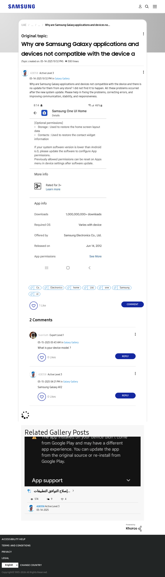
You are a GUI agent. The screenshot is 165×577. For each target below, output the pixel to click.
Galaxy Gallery (62, 78)
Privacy (7, 551)
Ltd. (92, 287)
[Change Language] (10, 565)
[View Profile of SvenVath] (43, 335)
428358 (41, 506)
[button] (138, 72)
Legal (5, 558)
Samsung (125, 287)
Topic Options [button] (138, 33)
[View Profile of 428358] (34, 73)
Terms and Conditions (16, 545)
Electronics (56, 287)
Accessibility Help (13, 539)
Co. (38, 287)
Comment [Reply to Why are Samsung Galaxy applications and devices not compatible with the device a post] (132, 304)
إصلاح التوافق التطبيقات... (52, 491)
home (76, 287)
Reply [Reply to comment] (125, 356)
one (107, 287)
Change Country (31, 565)
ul (37, 294)
